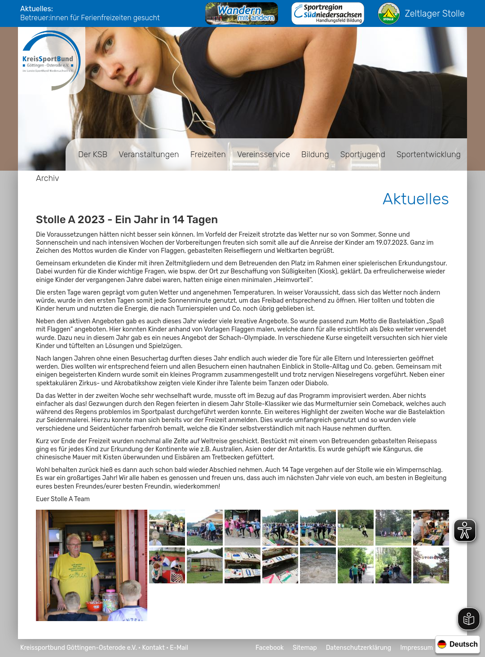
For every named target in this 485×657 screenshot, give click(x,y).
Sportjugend (362, 154)
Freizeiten (208, 154)
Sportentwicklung (429, 154)
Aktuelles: (36, 8)
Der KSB (92, 154)
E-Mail (179, 648)
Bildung (315, 154)
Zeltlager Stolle (421, 13)
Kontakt (153, 648)
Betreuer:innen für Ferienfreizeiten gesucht (90, 17)
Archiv (47, 178)
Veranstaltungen (149, 154)
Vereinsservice (263, 154)
